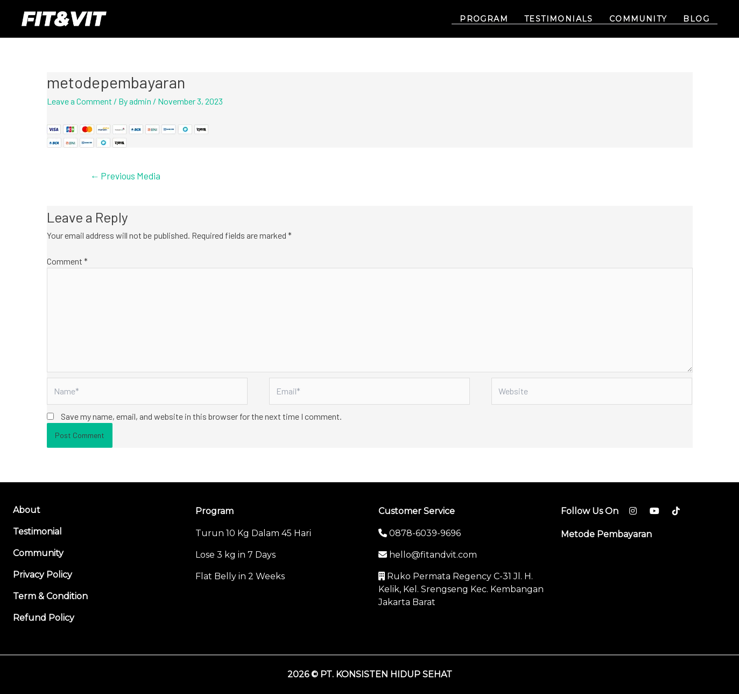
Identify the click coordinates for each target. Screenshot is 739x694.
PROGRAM (487, 19)
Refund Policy (43, 618)
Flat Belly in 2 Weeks (240, 576)
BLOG (697, 19)
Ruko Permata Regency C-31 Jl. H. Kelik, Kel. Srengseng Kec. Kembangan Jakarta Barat (461, 589)
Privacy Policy (42, 575)
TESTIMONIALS (561, 19)
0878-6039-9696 (419, 533)
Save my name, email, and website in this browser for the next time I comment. (201, 416)
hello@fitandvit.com (427, 555)
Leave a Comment (79, 101)
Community (38, 553)
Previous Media (125, 175)
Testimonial (37, 531)
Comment (67, 261)
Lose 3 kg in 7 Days (235, 555)
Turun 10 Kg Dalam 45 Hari (253, 533)
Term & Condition (50, 596)
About (26, 510)
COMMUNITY (640, 19)
